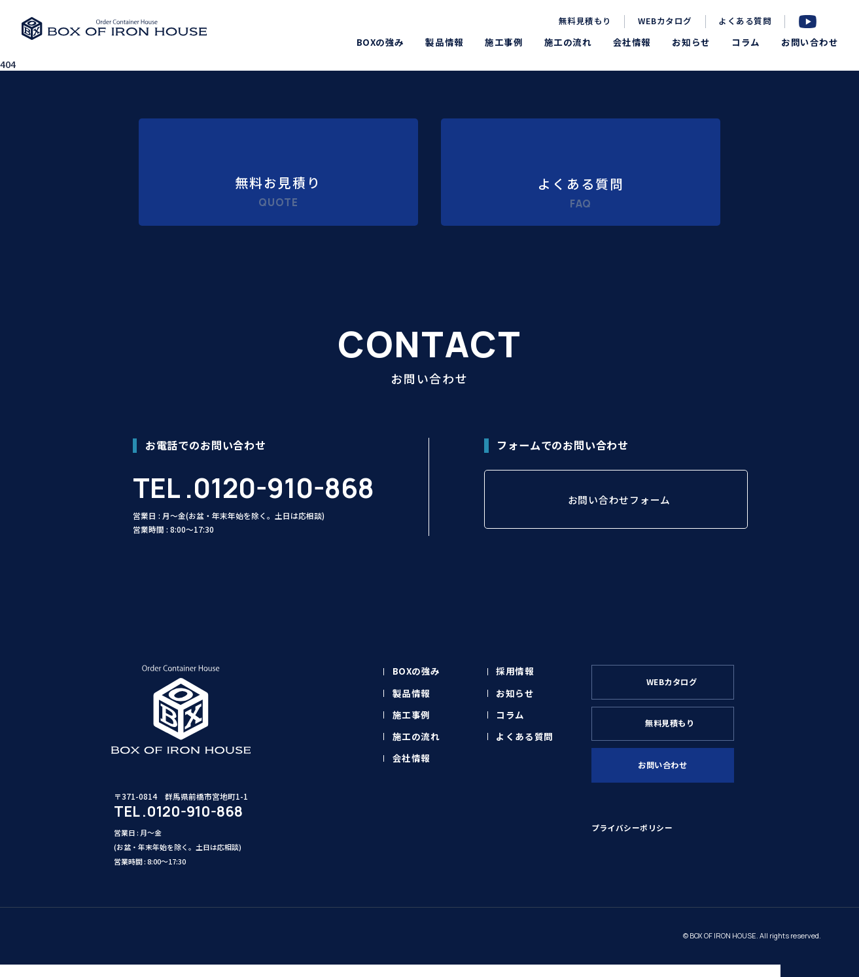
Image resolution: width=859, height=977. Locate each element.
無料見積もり (585, 20)
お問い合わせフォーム (620, 514)
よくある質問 (744, 20)
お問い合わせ (669, 784)
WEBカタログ (665, 20)
